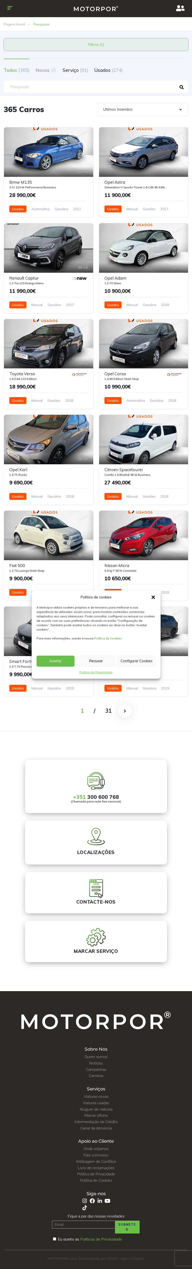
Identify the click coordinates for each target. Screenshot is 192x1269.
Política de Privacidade (96, 672)
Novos (46, 70)
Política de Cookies (108, 638)
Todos (16, 70)
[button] (153, 597)
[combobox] (142, 109)
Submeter (127, 1226)
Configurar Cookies (137, 661)
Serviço (75, 70)
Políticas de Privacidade (101, 1239)
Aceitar (55, 661)
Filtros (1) (96, 44)
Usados (108, 70)
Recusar (96, 661)
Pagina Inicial (14, 24)
